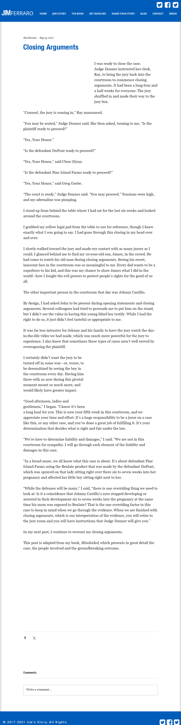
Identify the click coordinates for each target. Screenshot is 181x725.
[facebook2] (167, 5)
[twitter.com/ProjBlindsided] (175, 5)
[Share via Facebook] (25, 638)
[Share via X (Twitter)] (34, 638)
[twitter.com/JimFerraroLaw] (159, 5)
